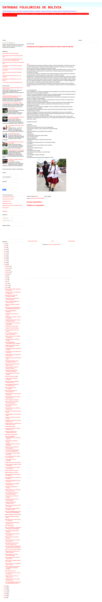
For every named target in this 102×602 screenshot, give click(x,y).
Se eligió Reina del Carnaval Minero (13, 462)
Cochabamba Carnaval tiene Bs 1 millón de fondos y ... (12, 552)
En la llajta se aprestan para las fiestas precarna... (12, 499)
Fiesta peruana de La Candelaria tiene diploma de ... (12, 484)
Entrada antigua (71, 241)
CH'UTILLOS (15, 13)
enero (6, 287)
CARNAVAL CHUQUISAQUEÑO (37, 198)
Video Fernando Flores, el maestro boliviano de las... (12, 540)
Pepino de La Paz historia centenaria (13, 549)
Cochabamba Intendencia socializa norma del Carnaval (12, 320)
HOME (5, 13)
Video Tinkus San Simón (10, 570)
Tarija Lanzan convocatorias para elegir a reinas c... (12, 364)
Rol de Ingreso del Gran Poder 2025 (10, 53)
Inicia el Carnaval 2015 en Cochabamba (10, 388)
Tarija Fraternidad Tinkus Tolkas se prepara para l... (12, 558)
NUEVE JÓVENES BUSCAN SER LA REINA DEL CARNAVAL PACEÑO (12, 568)
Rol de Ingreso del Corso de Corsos (10, 15)
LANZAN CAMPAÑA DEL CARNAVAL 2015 (10, 503)
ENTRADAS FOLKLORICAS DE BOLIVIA (31, 7)
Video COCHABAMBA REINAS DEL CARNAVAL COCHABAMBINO (13, 512)
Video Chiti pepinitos (9, 525)
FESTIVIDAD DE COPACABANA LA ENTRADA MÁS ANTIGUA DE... (13, 308)
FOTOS (66, 13)
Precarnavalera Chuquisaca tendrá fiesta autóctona (12, 397)
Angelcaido (4, 211)
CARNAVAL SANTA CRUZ (44, 13)
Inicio (52, 241)
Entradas (5, 218)
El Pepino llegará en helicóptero (12, 399)
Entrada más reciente (32, 241)
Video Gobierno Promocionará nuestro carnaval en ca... (11, 543)
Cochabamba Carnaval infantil (11, 326)
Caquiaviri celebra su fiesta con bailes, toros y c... (12, 576)
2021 (5, 253)
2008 (5, 597)
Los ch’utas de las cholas (13, 133)
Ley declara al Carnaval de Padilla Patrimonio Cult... (12, 429)
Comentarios (6, 220)
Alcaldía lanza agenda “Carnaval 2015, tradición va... (12, 346)
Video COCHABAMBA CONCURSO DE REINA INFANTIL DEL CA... (13, 583)
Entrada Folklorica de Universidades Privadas (12, 103)
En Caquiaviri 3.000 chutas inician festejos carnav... (12, 579)
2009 (5, 595)
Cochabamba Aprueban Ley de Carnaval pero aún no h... (11, 361)
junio (6, 277)
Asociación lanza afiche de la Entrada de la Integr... (11, 296)
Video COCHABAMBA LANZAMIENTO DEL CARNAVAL (13, 343)
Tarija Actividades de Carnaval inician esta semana (11, 555)
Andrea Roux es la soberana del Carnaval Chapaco (12, 299)
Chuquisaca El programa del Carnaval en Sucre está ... (11, 371)
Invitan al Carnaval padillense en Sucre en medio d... (12, 302)
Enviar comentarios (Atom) (54, 244)
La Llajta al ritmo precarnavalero (12, 328)
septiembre (7, 272)
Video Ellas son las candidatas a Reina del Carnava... (12, 382)
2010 (5, 593)
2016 (5, 262)
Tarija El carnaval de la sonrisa (11, 470)
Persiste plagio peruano (10, 426)
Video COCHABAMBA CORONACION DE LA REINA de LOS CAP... (12, 437)
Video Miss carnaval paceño (11, 434)
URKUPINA (61, 13)
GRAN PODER (53, 13)
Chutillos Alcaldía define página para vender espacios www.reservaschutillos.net (12, 96)
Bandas (9, 13)
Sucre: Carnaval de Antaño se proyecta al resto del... (11, 333)
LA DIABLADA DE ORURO (8, 196)
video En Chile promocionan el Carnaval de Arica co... (11, 402)
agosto (6, 274)
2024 (5, 247)
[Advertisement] (44, 28)
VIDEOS (71, 13)
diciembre (7, 266)
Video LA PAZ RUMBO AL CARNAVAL (10, 311)
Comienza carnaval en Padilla (11, 376)
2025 (5, 245)
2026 (5, 243)
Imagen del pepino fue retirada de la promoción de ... (13, 355)
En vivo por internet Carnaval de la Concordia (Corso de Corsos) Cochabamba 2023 (12, 59)
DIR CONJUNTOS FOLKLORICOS (82, 13)
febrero (6, 285)
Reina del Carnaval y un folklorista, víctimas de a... (12, 408)
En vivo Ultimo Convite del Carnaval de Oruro (12, 82)
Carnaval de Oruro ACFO (7, 199)
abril (6, 281)
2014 (5, 586)
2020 (5, 255)
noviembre (7, 268)
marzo (6, 283)
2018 (5, 258)
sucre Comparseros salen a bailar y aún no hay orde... (12, 457)
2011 (5, 591)
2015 (5, 264)
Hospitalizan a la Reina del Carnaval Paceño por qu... (13, 421)
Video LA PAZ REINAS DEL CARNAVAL (11, 405)
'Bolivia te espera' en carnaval (11, 472)
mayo (6, 279)
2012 (5, 590)
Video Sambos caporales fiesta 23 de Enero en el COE (12, 509)
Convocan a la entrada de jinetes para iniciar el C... (12, 523)
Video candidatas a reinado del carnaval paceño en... (11, 385)
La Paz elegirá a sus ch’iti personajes (10, 460)
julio (6, 275)
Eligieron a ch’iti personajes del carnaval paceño (11, 447)
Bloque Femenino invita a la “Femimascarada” (11, 391)
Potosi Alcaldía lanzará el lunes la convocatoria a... (12, 534)
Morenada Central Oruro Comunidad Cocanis (12, 205)
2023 (5, 249)
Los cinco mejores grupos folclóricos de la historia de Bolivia (16, 118)
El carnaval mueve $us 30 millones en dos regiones (12, 468)
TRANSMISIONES (34, 13)
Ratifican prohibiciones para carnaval (13, 514)
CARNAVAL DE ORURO (24, 13)
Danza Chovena (11, 108)
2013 (5, 588)
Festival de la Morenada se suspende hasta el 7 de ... (11, 432)
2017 (5, 260)
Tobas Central (5, 207)
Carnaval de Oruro (6, 201)
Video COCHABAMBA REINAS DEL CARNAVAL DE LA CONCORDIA (13, 547)
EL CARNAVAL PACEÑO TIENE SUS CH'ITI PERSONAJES (12, 450)
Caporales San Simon (7, 203)
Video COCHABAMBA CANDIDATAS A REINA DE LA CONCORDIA (13, 528)
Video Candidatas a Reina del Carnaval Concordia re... (11, 493)
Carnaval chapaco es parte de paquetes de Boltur (11, 367)
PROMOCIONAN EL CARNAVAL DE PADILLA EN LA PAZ (13, 424)
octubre (7, 270)
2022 (5, 251)
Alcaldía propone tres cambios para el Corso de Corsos (12, 490)
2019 (5, 257)
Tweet (28, 64)
